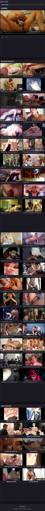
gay (2, 37)
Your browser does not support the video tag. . (22, 22)
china (6, 37)
